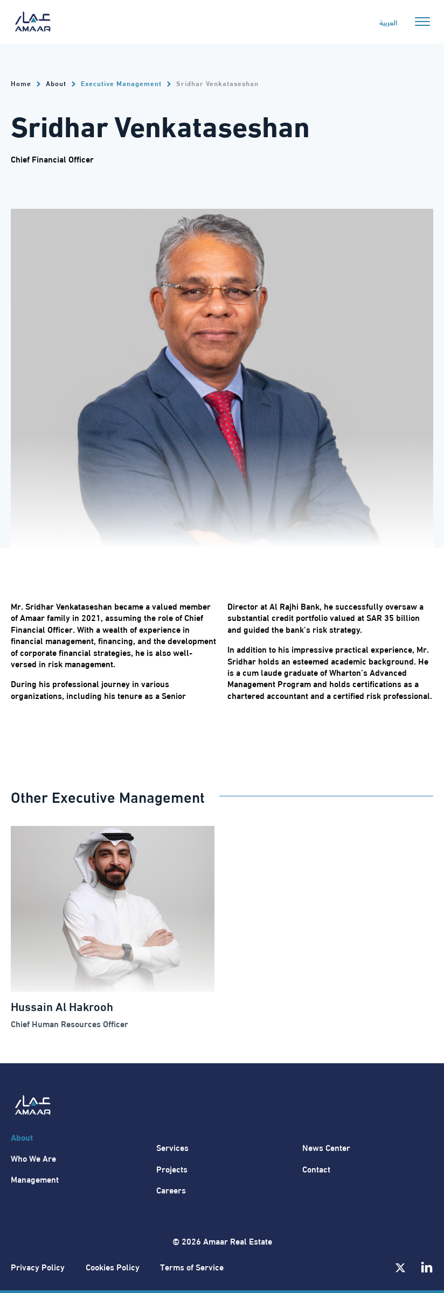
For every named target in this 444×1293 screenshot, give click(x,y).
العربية (388, 22)
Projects (172, 1168)
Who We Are (33, 1157)
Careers (171, 1189)
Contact (316, 1168)
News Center (326, 1147)
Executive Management (121, 82)
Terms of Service (192, 1266)
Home (21, 83)
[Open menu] (422, 21)
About (56, 83)
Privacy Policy (38, 1266)
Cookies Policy (113, 1266)
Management (35, 1178)
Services (172, 1147)
